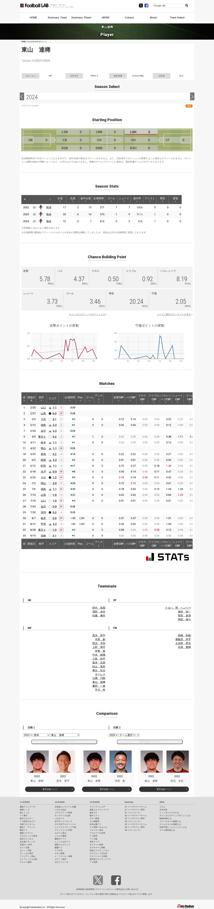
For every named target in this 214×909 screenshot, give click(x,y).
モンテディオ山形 (62, 815)
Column (129, 17)
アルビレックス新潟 (28, 836)
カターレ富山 (60, 833)
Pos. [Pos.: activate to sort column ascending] (80, 398)
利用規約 (81, 889)
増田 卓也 (98, 611)
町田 (43, 465)
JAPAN (105, 17)
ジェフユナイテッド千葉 (65, 827)
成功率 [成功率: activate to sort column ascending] (142, 199)
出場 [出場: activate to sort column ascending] (61, 199)
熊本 (49, 207)
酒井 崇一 (184, 611)
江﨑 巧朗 (98, 678)
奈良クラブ (94, 842)
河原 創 (100, 639)
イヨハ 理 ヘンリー (178, 607)
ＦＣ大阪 (93, 839)
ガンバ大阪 (24, 847)
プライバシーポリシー (105, 889)
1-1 (55, 407)
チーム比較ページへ (64, 741)
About (153, 17)
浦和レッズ (24, 810)
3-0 (54, 506)
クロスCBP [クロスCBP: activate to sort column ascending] (142, 398)
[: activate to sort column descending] (24, 200)
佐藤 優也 (98, 615)
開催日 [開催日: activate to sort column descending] (31, 398)
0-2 (54, 512)
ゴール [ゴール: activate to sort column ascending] (115, 199)
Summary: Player (81, 17)
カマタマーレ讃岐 (97, 847)
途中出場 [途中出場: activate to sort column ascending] (88, 199)
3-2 (54, 436)
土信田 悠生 (183, 643)
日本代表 (163, 810)
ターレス (100, 674)
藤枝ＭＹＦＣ (60, 839)
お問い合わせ (131, 889)
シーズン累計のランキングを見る (174, 314)
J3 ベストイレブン (133, 830)
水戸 (43, 471)
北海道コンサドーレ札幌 (65, 807)
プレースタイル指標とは (170, 821)
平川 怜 (100, 689)
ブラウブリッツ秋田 (63, 812)
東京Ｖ (42, 436)
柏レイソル (24, 812)
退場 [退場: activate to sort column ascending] (182, 199)
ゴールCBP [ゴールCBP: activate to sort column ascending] (189, 398)
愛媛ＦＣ (58, 847)
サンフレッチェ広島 (28, 859)
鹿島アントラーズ (27, 807)
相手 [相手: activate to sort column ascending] (41, 398)
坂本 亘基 (98, 662)
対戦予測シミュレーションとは (173, 827)
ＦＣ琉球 (93, 862)
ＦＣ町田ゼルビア (27, 821)
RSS (189, 106)
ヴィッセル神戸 (26, 853)
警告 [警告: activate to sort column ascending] (168, 199)
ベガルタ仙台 (60, 810)
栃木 (43, 442)
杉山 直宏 (98, 666)
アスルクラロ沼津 (97, 833)
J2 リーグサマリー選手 (135, 818)
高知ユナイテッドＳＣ (99, 850)
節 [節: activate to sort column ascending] (24, 398)
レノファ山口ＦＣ (62, 842)
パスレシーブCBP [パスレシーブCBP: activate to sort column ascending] (166, 398)
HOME (33, 17)
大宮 (43, 419)
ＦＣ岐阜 (93, 836)
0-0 (55, 471)
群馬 (43, 454)
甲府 (43, 524)
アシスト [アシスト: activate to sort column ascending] (155, 199)
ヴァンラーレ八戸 (97, 807)
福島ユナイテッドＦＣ (99, 810)
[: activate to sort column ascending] (31, 200)
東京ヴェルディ (26, 818)
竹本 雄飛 (98, 654)
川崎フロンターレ (27, 824)
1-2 (54, 477)
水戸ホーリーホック (63, 821)
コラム (162, 807)
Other (162, 802)
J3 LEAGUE (95, 802)
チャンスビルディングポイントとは (87, 314)
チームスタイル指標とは (170, 824)
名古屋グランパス (27, 842)
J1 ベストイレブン (133, 812)
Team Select (177, 17)
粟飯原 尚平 (183, 639)
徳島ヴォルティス (62, 845)
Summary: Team (57, 17)
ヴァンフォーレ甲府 (63, 830)
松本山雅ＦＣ (95, 824)
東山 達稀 (98, 682)
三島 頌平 (98, 658)
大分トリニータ (61, 862)
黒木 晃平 (98, 635)
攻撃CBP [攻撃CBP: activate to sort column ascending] (119, 398)
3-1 (54, 535)
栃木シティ (94, 815)
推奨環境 (90, 889)
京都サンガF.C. (26, 845)
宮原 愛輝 (184, 647)
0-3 (54, 413)
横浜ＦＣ (23, 830)
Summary (129, 802)
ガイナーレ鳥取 (96, 845)
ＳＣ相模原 (94, 821)
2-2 (55, 425)
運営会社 (120, 889)
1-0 (54, 494)
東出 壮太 (98, 670)
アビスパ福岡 (25, 862)
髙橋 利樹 (184, 635)
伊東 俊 (100, 651)
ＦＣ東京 (23, 815)
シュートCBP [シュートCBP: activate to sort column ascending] (177, 398)
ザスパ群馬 (94, 818)
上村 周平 (98, 647)
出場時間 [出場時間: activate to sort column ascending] (101, 199)
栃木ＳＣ (93, 812)
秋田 (43, 460)
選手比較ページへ (149, 741)
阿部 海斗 (184, 619)
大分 (43, 477)
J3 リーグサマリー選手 (135, 827)
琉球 (43, 512)
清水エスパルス (26, 839)
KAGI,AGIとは (165, 818)
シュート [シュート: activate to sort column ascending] (128, 199)
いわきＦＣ (59, 818)
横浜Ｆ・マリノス (27, 827)
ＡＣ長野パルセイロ (98, 827)
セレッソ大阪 (25, 850)
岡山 (43, 448)
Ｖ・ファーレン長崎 (63, 856)
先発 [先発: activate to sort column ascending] (74, 199)
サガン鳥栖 (59, 853)
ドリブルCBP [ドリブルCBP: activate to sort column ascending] (154, 398)
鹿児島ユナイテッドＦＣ (100, 859)
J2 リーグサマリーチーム (136, 815)
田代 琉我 (98, 607)
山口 (43, 407)
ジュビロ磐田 (60, 836)
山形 (43, 413)
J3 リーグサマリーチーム (136, 824)
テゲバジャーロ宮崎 (98, 856)
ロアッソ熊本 (60, 859)
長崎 (43, 535)
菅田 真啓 (184, 615)
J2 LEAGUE (60, 802)
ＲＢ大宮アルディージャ (65, 824)
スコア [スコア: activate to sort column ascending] (52, 398)
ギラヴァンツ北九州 (98, 853)
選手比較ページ (50, 789)
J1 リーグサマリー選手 (135, 810)
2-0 (54, 483)
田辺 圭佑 (98, 643)
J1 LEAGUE (25, 802)
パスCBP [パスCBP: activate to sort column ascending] (130, 398)
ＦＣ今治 (58, 850)
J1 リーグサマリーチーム (136, 807)
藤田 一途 (98, 685)
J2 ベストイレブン (133, 821)
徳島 (43, 425)
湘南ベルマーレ (26, 833)
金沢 (43, 430)
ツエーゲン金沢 (96, 830)
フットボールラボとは (169, 812)
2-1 (54, 419)
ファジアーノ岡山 (27, 856)
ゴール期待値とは (167, 830)
